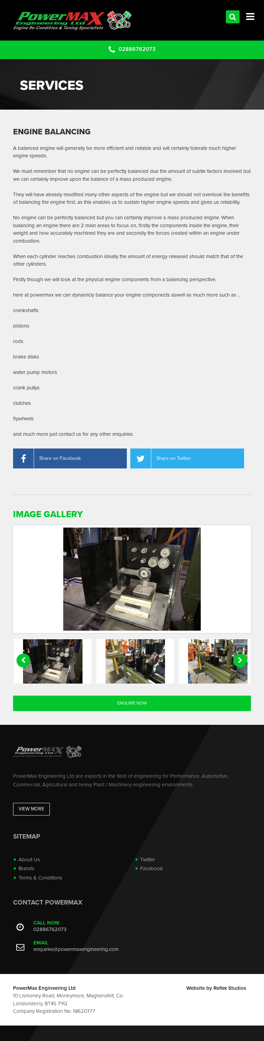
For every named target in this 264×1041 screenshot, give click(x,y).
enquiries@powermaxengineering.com (76, 949)
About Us (29, 859)
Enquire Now (132, 703)
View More (31, 809)
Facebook (151, 868)
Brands (26, 868)
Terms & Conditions (40, 878)
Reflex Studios (229, 988)
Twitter (147, 859)
